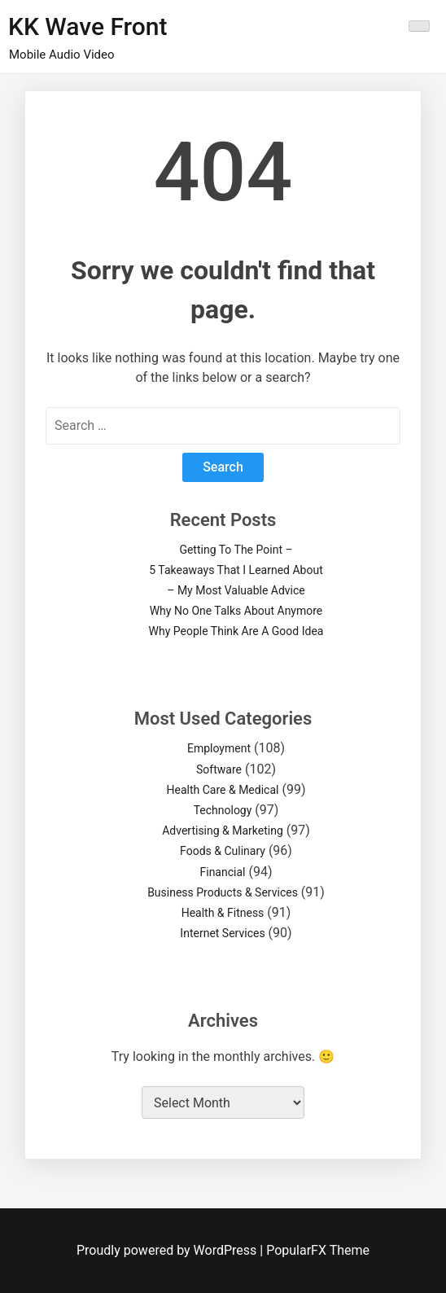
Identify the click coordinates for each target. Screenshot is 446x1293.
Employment (219, 748)
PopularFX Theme (317, 1250)
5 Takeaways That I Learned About (235, 569)
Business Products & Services (222, 892)
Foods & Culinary (222, 850)
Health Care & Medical (223, 789)
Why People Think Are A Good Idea (236, 631)
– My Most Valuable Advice (236, 590)
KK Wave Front (88, 26)
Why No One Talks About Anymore (236, 610)
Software (219, 769)
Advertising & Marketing (222, 830)
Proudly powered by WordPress (168, 1250)
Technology (223, 810)
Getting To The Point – (235, 549)
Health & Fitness (223, 912)
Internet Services (222, 933)
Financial (223, 872)
